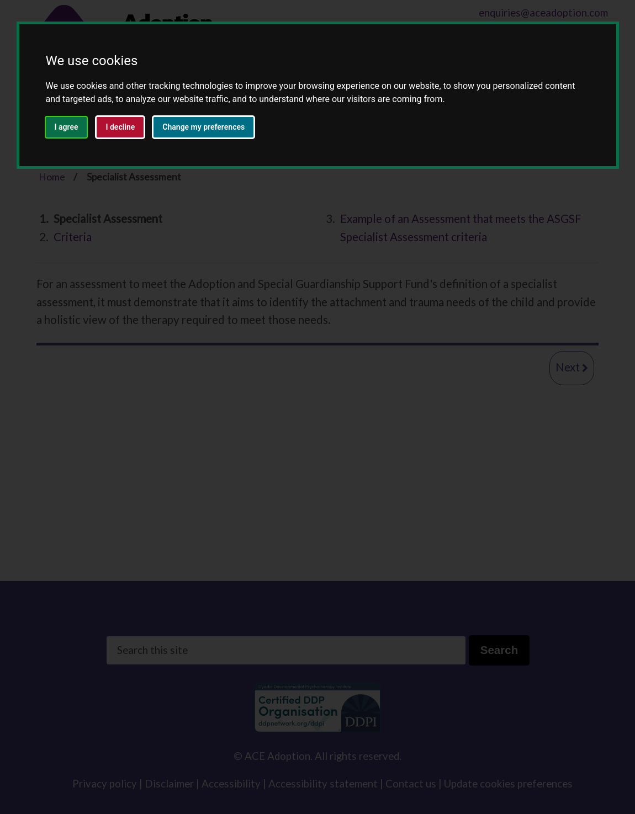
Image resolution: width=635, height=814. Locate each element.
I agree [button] (66, 127)
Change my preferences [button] (203, 127)
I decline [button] (120, 127)
